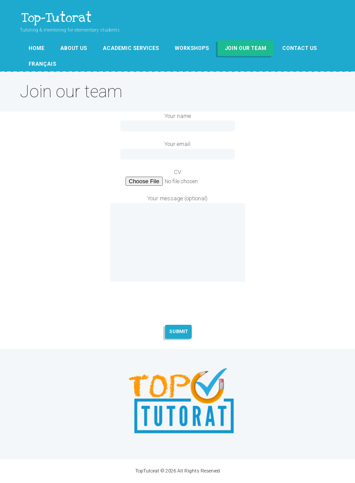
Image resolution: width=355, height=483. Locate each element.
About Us (73, 48)
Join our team (245, 48)
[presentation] (177, 312)
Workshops (192, 48)
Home (36, 48)
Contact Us (299, 48)
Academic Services (131, 48)
